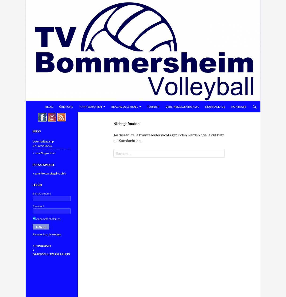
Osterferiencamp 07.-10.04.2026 (43, 143)
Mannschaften (90, 106)
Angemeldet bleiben (47, 219)
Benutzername (42, 193)
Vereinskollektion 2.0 (182, 106)
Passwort (38, 206)
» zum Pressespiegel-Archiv (49, 173)
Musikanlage (215, 106)
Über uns (66, 106)
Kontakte (238, 106)
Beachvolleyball (124, 106)
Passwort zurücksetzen (47, 234)
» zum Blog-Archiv (44, 153)
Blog (49, 106)
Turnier (153, 106)
